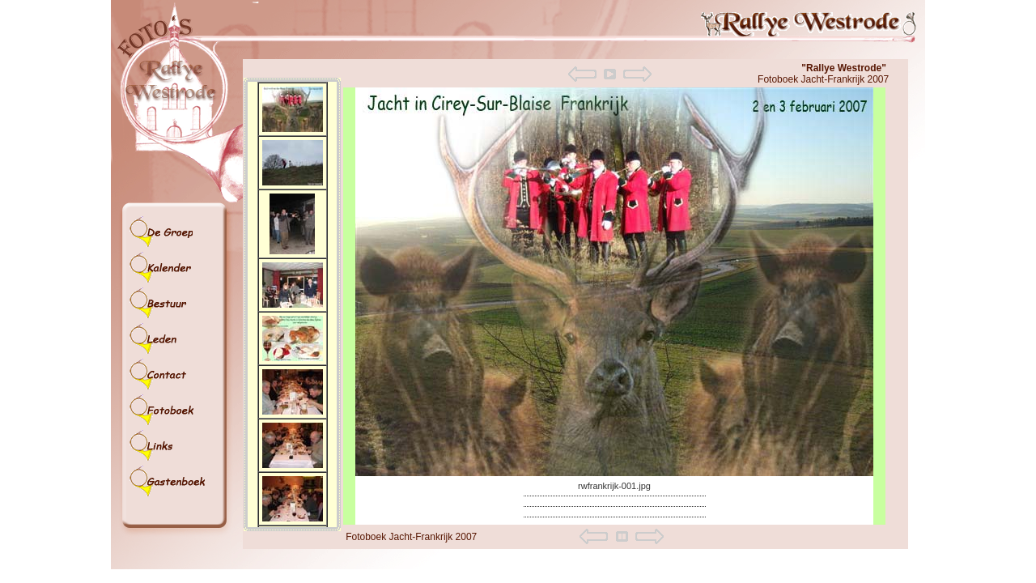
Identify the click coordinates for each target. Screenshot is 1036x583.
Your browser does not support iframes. (292, 304)
